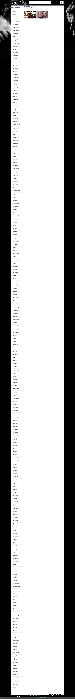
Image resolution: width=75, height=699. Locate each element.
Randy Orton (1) (15, 608)
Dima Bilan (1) (15, 489)
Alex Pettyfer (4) (15, 250)
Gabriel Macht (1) (15, 505)
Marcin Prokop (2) (15, 389)
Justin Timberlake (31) (16, 68)
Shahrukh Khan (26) (15, 81)
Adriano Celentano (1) (16, 429)
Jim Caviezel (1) (15, 526)
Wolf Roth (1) (14, 678)
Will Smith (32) (15, 65)
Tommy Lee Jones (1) (16, 658)
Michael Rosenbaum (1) (16, 583)
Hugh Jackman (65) (15, 33)
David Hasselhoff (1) (15, 483)
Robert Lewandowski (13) (16, 124)
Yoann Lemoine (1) (15, 681)
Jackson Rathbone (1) (16, 517)
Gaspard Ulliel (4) (15, 259)
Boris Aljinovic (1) (15, 457)
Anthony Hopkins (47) (16, 43)
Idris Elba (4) (14, 263)
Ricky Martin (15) (15, 115)
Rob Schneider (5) (15, 241)
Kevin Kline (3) (15, 303)
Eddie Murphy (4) (15, 256)
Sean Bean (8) (15, 169)
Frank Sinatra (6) (15, 197)
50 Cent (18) (14, 109)
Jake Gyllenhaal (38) (15, 55)
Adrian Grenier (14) (15, 118)
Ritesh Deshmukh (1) (15, 611)
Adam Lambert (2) (15, 325)
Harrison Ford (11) (15, 134)
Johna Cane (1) (15, 533)
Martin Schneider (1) (15, 571)
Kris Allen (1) (14, 552)
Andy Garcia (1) (15, 436)
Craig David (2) (15, 345)
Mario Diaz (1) (14, 564)
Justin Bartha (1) (15, 542)
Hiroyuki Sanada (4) (15, 260)
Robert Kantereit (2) (15, 404)
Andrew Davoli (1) (15, 435)
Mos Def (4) (14, 275)
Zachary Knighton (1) (15, 684)
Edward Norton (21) (15, 96)
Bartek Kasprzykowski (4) (16, 253)
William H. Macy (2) (15, 423)
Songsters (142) (15, 18)
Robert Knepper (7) (15, 181)
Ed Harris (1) (14, 492)
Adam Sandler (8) (15, 159)
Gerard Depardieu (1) (15, 508)
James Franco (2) (15, 366)
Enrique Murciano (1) (15, 495)
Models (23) (14, 90)
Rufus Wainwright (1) (15, 618)
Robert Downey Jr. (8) (16, 168)
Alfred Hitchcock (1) (15, 432)
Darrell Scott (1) (15, 480)
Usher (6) (14, 212)
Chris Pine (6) (14, 194)
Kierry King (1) (15, 549)
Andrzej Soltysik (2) (15, 329)
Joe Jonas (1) (14, 527)
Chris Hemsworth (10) (16, 137)
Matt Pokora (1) (15, 574)
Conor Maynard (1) (15, 476)
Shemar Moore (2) (15, 410)
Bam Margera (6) (15, 191)
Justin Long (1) (15, 543)
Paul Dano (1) (14, 599)
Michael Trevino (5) (15, 237)
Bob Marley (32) (15, 62)
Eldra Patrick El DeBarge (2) (16, 354)
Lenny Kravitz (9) (15, 150)
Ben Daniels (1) (15, 445)
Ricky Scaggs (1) (15, 609)
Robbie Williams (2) (15, 401)
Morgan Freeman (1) (15, 589)
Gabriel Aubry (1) (15, 504)
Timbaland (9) (14, 156)
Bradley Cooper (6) (15, 193)
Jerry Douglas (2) (15, 376)
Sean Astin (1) (15, 630)
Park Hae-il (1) (15, 596)
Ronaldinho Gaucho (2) (16, 407)
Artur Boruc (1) (15, 439)
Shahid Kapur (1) (15, 633)
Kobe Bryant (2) (15, 385)
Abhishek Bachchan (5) (16, 215)
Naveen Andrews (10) (15, 140)
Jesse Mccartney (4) (15, 266)
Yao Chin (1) (14, 680)
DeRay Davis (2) (15, 351)
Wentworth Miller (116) (16, 21)
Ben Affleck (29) (15, 71)
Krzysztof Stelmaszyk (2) (16, 388)
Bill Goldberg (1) (15, 454)
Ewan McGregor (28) (15, 77)
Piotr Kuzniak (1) (15, 605)
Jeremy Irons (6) (15, 200)
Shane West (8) (15, 171)
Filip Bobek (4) (15, 257)
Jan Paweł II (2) (15, 369)
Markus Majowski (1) (15, 570)
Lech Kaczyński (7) (15, 175)
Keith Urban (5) (15, 228)
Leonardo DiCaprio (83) (16, 27)
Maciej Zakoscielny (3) (16, 307)
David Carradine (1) (15, 482)
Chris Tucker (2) (15, 341)
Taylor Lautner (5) (15, 244)
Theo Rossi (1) (15, 655)
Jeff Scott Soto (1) (15, 524)
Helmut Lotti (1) (15, 514)
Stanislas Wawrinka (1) (16, 640)
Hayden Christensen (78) (16, 30)
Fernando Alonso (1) (15, 499)
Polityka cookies (47, 697)
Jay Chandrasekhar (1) (16, 523)
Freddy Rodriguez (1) (15, 502)
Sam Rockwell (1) (15, 627)
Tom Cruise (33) (15, 61)
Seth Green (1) (15, 631)
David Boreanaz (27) (15, 80)
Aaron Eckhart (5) (15, 213)
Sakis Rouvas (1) (15, 621)
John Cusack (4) (15, 269)
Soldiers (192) (14, 15)
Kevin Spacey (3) (15, 304)
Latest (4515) (14, 687)
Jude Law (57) (15, 36)
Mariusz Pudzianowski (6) (16, 203)
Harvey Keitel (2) (15, 360)
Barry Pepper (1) (15, 442)
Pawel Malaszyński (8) (16, 165)
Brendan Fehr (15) (15, 112)
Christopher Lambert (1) (16, 470)
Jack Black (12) (15, 127)
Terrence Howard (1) (15, 653)
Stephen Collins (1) (15, 643)
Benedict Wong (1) (15, 451)
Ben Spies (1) (14, 448)
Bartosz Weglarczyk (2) (16, 332)
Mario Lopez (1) (15, 565)
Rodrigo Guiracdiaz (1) (16, 615)
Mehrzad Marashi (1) (15, 577)
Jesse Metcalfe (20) (15, 105)
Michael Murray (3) (15, 313)
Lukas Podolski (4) (15, 272)
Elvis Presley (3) (15, 291)
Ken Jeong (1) (15, 546)
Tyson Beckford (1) (15, 662)
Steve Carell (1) (15, 646)
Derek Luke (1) (15, 486)
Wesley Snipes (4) (15, 282)
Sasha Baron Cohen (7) (16, 184)
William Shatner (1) (15, 675)
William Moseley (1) (15, 674)
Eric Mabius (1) (15, 498)
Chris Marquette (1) (15, 467)
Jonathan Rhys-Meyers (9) (16, 149)
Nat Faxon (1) (14, 593)
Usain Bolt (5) (14, 247)
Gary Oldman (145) (15, 17)
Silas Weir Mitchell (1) (16, 636)
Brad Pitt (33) (14, 59)
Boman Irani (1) (15, 455)
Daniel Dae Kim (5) (15, 219)
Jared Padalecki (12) (15, 128)
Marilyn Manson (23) (15, 87)
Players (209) (14, 14)
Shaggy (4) (14, 278)
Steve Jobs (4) (15, 279)
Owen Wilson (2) (15, 395)
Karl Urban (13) (15, 121)
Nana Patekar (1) (15, 592)
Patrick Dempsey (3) (15, 316)
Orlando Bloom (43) (15, 46)
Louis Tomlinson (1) (15, 558)
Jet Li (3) (14, 300)
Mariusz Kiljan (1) (15, 567)
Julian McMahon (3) (15, 301)
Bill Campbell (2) (15, 335)
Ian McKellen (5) (15, 222)
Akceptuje (41, 697)
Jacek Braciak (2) (15, 363)
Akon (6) (14, 187)
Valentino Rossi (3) (15, 323)
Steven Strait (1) (15, 649)
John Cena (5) (15, 225)
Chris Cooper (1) (15, 464)
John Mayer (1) (15, 530)
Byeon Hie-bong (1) (15, 458)
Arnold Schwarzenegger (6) (16, 190)
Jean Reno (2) (14, 373)
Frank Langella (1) (15, 501)
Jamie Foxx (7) (15, 172)
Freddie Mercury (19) (15, 106)
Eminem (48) (14, 40)
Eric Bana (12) (15, 125)
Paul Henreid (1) (15, 602)
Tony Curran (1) (15, 659)
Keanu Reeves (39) (15, 52)
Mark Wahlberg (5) (15, 235)
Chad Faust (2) (15, 338)
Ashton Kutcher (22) (15, 93)
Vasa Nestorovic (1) (15, 665)
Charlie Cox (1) (15, 461)
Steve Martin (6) (15, 209)
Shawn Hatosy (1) (15, 634)
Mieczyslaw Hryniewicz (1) (16, 586)
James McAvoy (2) (15, 367)
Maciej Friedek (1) (15, 561)
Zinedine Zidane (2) (15, 426)
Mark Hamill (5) (15, 234)
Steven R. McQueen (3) (16, 319)
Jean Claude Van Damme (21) (17, 99)
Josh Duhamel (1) (15, 539)
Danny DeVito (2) (15, 348)
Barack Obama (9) (15, 143)
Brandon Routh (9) (15, 146)
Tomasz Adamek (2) (15, 417)
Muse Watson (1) (15, 590)
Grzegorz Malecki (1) (15, 511)
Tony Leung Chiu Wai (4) (16, 281)
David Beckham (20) (15, 103)
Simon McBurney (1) (15, 637)
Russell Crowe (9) (15, 153)
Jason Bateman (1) (15, 520)
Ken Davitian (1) (15, 545)
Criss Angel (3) (15, 288)
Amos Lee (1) (14, 433)
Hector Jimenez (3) (15, 297)
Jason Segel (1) (15, 521)
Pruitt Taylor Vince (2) (16, 398)
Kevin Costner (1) (15, 548)
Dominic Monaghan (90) (16, 24)
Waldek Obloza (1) (15, 671)
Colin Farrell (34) (15, 58)
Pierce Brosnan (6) (15, 206)
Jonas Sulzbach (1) (15, 536)
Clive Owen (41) (15, 49)
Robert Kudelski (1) (15, 612)
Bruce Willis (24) (15, 84)
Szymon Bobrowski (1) (16, 652)
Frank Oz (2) (14, 357)
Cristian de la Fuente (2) (16, 347)
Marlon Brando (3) (15, 310)
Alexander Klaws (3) (15, 285)
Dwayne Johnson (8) (15, 162)
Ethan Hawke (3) (15, 294)
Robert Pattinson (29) (15, 74)
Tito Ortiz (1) (14, 656)
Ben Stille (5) (14, 216)
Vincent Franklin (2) (15, 420)
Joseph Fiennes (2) (15, 379)
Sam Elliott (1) (15, 624)
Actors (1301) (14, 11)
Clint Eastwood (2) (15, 344)
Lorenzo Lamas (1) (15, 555)
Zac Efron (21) (15, 102)
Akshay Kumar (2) (15, 326)
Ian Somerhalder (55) (15, 37)
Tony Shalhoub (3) (15, 322)
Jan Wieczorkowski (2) (16, 370)
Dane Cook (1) (15, 477)
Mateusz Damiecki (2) (15, 391)
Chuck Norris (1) (15, 473)
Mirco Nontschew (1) (15, 587)
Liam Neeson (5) (15, 231)
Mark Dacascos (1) (15, 568)
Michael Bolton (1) (15, 580)
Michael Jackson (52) (15, 39)
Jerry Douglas (28, 6)
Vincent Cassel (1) (15, 668)
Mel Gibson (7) (15, 178)
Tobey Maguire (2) (15, 414)
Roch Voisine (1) (15, 614)
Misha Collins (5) (15, 238)
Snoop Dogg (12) (15, 131)
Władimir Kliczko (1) (15, 677)
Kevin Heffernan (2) (15, 382)
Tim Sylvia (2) (14, 413)
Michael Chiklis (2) (15, 392)
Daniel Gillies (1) (15, 479)
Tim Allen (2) (14, 411)
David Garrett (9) (15, 147)
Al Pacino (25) (15, 83)
